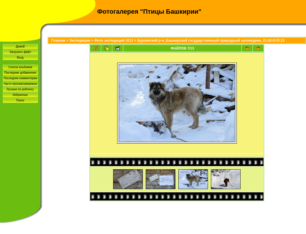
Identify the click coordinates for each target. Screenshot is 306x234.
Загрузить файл (20, 52)
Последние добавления (20, 72)
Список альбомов (20, 67)
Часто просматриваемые (20, 83)
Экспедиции (80, 40)
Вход (20, 57)
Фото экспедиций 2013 (113, 40)
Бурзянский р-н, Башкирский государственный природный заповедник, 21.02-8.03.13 (210, 40)
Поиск (20, 100)
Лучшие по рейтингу (20, 89)
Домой (20, 46)
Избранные (20, 94)
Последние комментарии (21, 78)
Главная (58, 40)
